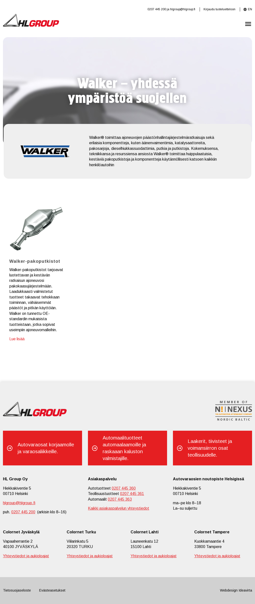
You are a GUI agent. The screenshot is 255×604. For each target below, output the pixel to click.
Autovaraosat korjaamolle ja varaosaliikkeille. (46, 448)
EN (250, 9)
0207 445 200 (156, 9)
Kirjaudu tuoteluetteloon (219, 9)
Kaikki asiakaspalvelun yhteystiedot (118, 508)
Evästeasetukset (52, 590)
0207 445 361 (132, 494)
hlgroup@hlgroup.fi (182, 9)
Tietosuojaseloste (17, 590)
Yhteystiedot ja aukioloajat (26, 556)
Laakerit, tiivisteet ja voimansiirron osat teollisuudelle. (210, 448)
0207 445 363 (120, 499)
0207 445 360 (124, 488)
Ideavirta (245, 590)
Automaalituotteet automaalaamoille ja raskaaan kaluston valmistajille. (124, 448)
